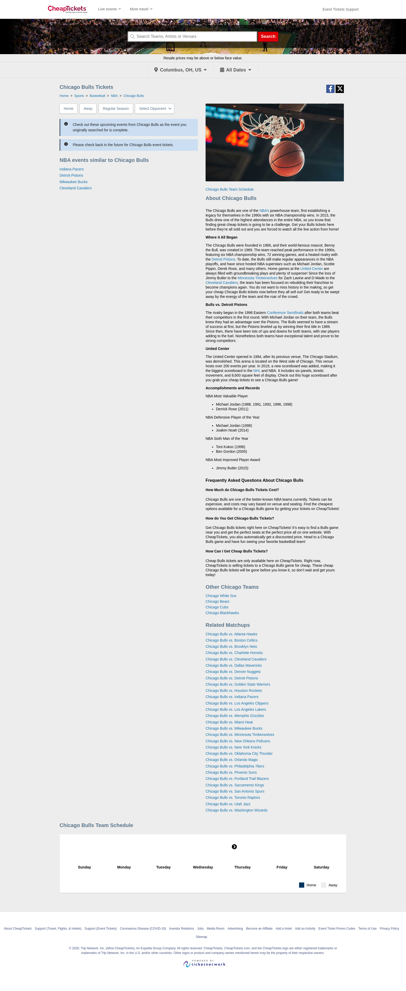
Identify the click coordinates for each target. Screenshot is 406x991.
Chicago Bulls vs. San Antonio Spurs (235, 791)
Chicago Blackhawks (222, 613)
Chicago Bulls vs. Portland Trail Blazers (237, 779)
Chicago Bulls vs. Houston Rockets (234, 690)
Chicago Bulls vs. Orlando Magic (232, 760)
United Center (312, 269)
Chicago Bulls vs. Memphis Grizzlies (235, 716)
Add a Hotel (284, 928)
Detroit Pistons (71, 175)
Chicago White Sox (221, 596)
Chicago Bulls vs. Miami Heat (229, 722)
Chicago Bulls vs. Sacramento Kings (235, 785)
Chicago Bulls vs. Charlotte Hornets (234, 653)
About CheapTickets (18, 928)
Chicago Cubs (217, 607)
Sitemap (201, 937)
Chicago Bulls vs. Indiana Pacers (232, 697)
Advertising (235, 928)
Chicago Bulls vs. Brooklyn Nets (231, 646)
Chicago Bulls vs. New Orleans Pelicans (238, 741)
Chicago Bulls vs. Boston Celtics (232, 640)
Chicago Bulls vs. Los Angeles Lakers (236, 709)
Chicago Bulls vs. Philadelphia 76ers (235, 766)
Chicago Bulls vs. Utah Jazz (228, 804)
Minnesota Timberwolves (258, 278)
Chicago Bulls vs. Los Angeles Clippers (237, 703)
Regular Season (116, 108)
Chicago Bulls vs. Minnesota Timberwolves (240, 735)
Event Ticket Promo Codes (336, 928)
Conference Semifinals (285, 313)
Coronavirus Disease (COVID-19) (143, 928)
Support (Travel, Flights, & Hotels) (58, 928)
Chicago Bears (217, 601)
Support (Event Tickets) (100, 928)
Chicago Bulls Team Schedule (230, 189)
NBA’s (264, 211)
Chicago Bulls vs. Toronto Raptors (233, 797)
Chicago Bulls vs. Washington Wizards (236, 810)
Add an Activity (305, 928)
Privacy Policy (389, 928)
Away (88, 108)
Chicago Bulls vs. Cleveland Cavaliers (236, 659)
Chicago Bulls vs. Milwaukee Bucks (234, 728)
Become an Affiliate (259, 928)
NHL (256, 371)
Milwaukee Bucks (74, 182)
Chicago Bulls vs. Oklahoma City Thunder (239, 753)
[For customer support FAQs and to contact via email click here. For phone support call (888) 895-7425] (341, 9)
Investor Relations (181, 928)
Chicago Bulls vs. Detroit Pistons (232, 678)
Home (68, 108)
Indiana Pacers (72, 169)
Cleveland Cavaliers (76, 188)
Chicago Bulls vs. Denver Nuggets (233, 672)
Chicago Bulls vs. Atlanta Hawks (231, 634)
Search (268, 36)
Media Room (215, 928)
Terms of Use (367, 928)
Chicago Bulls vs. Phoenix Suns (231, 772)
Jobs (200, 928)
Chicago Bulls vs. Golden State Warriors (238, 684)
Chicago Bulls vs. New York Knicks (234, 747)
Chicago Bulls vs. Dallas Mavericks (234, 665)
